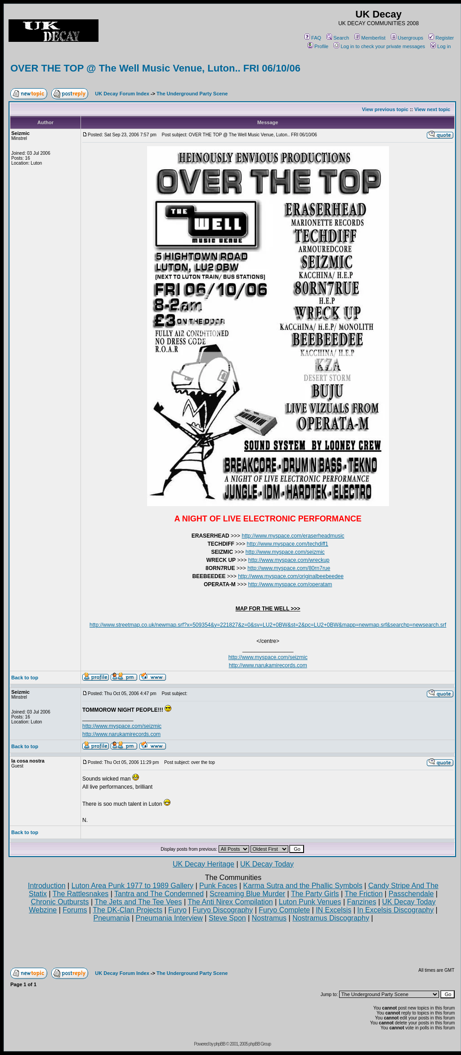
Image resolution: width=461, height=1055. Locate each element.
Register (441, 37)
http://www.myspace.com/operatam (290, 584)
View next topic (432, 109)
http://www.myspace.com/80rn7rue (288, 568)
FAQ (312, 37)
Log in (440, 46)
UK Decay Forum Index (122, 93)
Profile (318, 46)
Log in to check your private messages (379, 46)
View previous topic (385, 109)
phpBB (219, 1044)
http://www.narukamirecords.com (268, 665)
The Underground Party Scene (192, 93)
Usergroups (407, 37)
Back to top (24, 677)
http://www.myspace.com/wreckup (289, 560)
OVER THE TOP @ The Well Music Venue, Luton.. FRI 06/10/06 (155, 68)
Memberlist (369, 37)
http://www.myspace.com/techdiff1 (287, 544)
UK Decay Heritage (203, 864)
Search (338, 37)
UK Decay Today (267, 864)
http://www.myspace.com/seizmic (285, 552)
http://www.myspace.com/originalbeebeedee (291, 576)
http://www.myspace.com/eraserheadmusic (293, 536)
